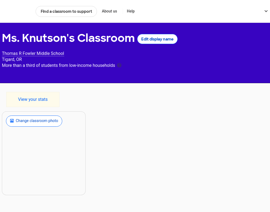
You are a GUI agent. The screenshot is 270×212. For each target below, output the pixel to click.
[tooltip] (119, 65)
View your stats (33, 99)
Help (131, 11)
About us (109, 11)
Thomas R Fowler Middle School (33, 53)
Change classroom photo (34, 121)
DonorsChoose (16, 11)
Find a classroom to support (66, 11)
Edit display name (157, 39)
